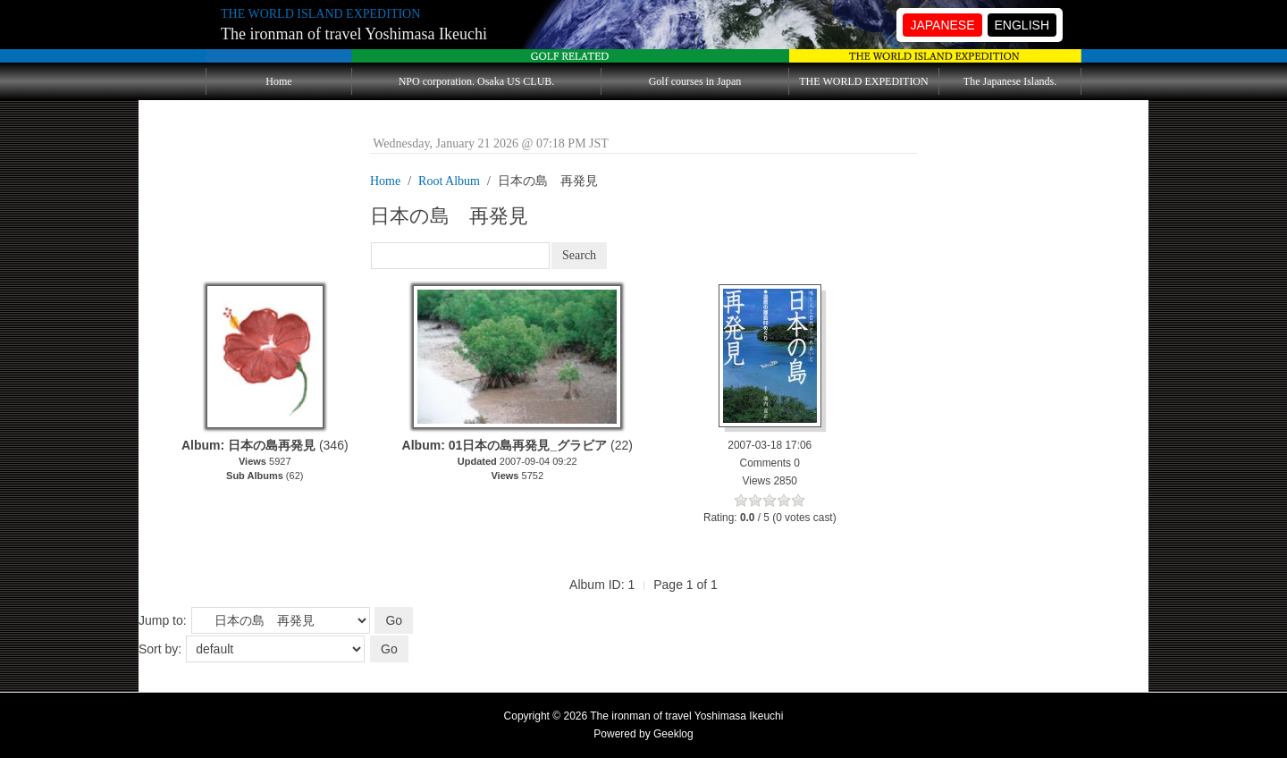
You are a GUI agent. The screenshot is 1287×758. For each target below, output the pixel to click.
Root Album (449, 181)
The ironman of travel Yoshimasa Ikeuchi (354, 34)
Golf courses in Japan (695, 81)
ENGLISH (1022, 25)
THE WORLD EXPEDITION (863, 81)
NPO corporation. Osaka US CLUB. (477, 81)
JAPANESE (942, 25)
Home (278, 81)
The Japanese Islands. (1009, 81)
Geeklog (673, 734)
